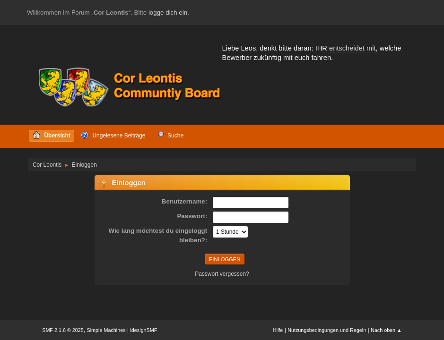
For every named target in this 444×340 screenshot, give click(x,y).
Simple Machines (106, 330)
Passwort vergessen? (222, 274)
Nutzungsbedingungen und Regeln (326, 330)
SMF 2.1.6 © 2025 (63, 330)
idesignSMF (143, 330)
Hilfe (278, 330)
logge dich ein (167, 12)
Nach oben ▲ (386, 330)
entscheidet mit (352, 48)
